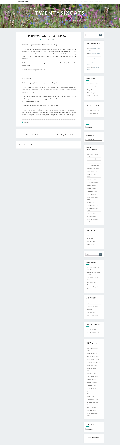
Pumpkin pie (90, 162)
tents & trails (99, 2)
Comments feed (91, 241)
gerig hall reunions (73, 2)
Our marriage (90, 165)
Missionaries (90, 205)
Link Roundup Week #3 (92, 96)
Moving (88, 194)
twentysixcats (23, 2)
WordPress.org (90, 244)
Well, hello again (91, 93)
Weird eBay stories (91, 174)
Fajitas (88, 216)
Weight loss (90, 171)
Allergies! (89, 90)
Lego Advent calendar (92, 83)
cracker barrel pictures (87, 2)
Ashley (55, 39)
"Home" (89, 213)
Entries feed (90, 238)
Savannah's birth (91, 168)
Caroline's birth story (92, 154)
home (59, 2)
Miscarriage (90, 182)
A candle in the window (92, 87)
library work (96, 113)
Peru (88, 202)
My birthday (90, 191)
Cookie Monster (91, 159)
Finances (89, 179)
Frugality (89, 188)
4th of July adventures (92, 208)
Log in (88, 235)
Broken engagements (92, 219)
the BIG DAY (96, 110)
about (64, 2)
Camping (89, 185)
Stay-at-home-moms (92, 197)
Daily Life (26, 122)
